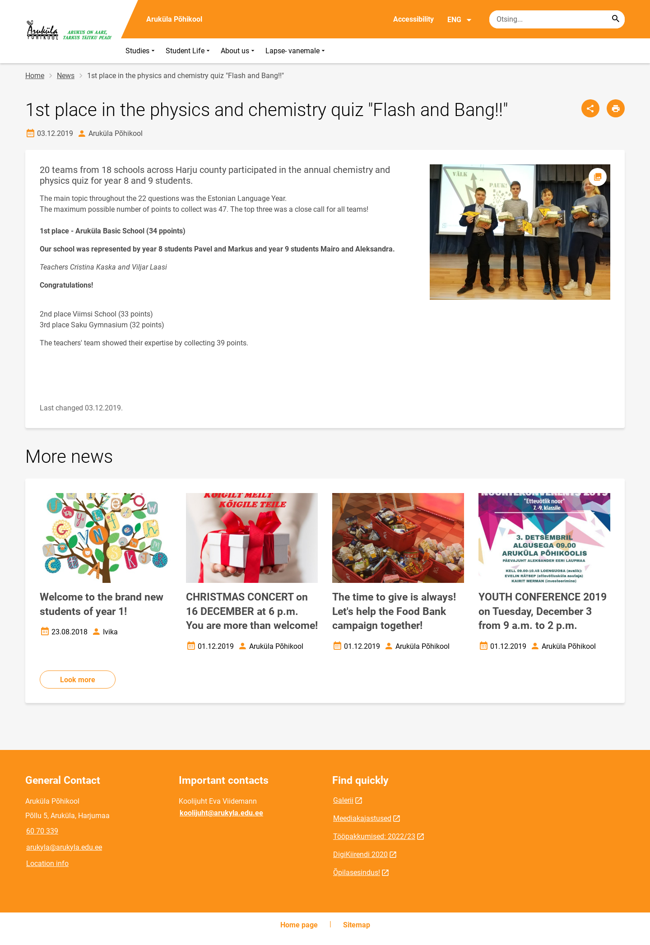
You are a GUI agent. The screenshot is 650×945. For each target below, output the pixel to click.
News (65, 75)
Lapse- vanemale (296, 51)
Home (34, 75)
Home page (299, 925)
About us (238, 51)
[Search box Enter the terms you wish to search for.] (557, 19)
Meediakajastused (362, 818)
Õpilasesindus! (356, 872)
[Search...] (615, 19)
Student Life (189, 51)
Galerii (343, 800)
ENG (459, 19)
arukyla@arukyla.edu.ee (64, 847)
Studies (141, 51)
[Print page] (616, 108)
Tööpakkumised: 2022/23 (374, 836)
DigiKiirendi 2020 (360, 854)
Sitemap (356, 925)
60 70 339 (42, 831)
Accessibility (413, 19)
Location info (47, 863)
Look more (77, 679)
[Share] (590, 108)
